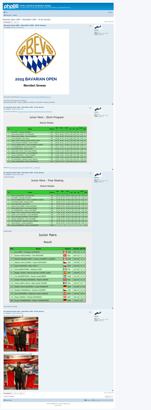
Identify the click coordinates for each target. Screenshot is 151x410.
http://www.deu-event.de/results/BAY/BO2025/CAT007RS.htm (35, 111)
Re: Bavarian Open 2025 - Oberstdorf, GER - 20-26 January (24, 107)
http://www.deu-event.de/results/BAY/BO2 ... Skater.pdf (25, 167)
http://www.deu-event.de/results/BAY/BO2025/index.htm (35, 97)
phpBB (53, 403)
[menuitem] (6, 12)
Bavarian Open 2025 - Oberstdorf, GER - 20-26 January (26, 19)
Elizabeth (96, 30)
